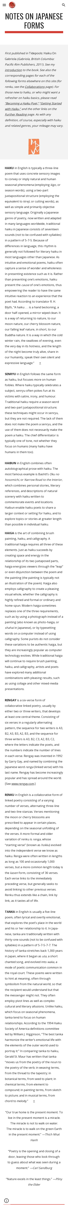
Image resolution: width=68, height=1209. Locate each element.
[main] (34, 22)
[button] (4, 5)
